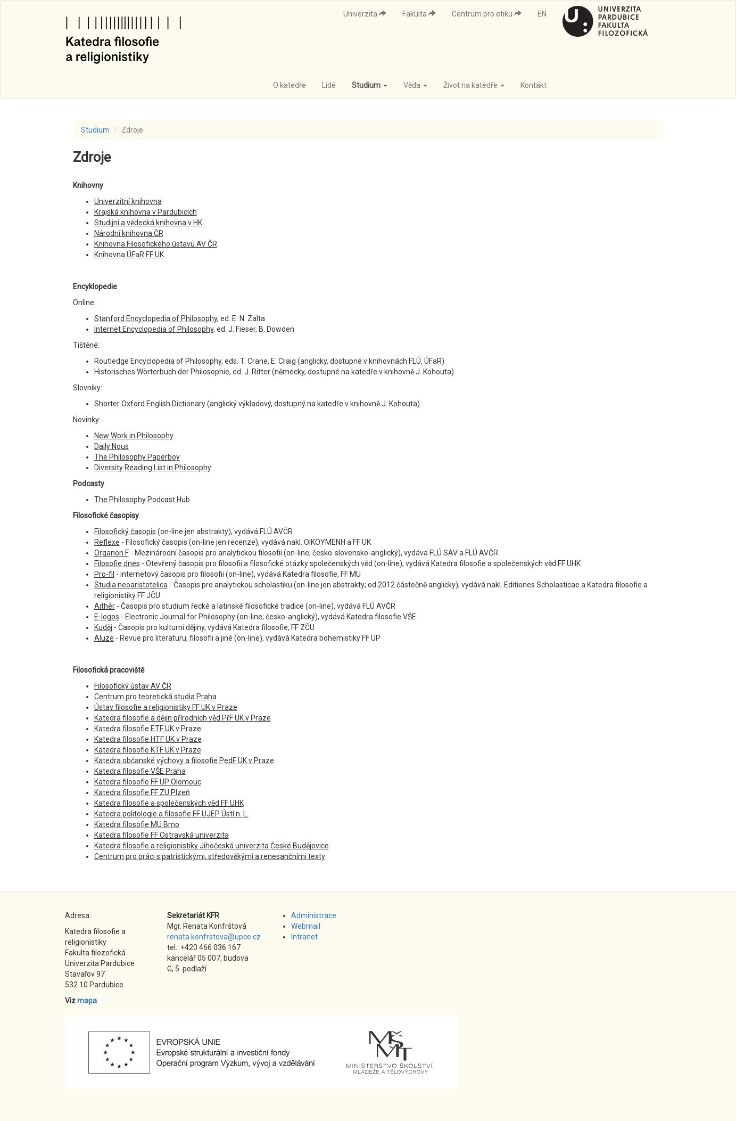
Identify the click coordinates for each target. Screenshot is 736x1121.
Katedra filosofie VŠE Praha (140, 771)
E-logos (106, 616)
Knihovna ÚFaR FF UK (129, 254)
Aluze (104, 638)
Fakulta (419, 14)
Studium (369, 85)
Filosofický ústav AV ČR (132, 686)
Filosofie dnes (117, 563)
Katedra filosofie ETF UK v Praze (147, 728)
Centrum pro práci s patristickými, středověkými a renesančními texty (209, 856)
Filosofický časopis (125, 531)
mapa (87, 1000)
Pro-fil (104, 574)
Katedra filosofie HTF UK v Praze (148, 739)
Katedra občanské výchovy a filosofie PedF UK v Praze (184, 760)
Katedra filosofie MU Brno (136, 824)
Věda (415, 85)
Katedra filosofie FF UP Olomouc (147, 782)
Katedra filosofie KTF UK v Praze (147, 750)
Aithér (104, 606)
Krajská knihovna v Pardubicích (145, 212)
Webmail (305, 926)
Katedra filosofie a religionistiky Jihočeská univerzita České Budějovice (211, 845)
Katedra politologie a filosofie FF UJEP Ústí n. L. (171, 813)
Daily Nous (111, 446)
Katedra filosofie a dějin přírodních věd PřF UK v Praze (182, 718)
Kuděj (103, 627)
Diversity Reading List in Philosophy (152, 467)
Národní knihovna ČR (128, 233)
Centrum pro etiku (487, 14)
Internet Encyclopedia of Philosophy (153, 329)
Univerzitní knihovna (128, 201)
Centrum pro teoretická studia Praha (155, 696)
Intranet (304, 936)
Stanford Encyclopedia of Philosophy (155, 318)
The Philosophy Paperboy (137, 457)
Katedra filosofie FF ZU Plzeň (142, 792)
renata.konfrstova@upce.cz (214, 936)
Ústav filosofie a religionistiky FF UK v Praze (165, 707)
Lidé (329, 85)
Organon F (111, 553)
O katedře (289, 85)
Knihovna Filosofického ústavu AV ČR (155, 244)
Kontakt (533, 85)
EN (542, 14)
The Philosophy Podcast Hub (142, 499)
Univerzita (364, 14)
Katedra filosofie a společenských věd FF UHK (169, 803)
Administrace (313, 915)
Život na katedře (474, 85)
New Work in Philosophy (133, 435)
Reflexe (107, 542)
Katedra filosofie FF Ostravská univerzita (161, 835)
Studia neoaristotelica (131, 584)
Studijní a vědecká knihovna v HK (148, 222)
